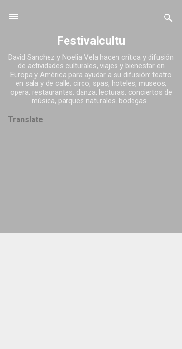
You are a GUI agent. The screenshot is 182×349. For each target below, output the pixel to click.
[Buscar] (168, 19)
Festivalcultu (91, 41)
